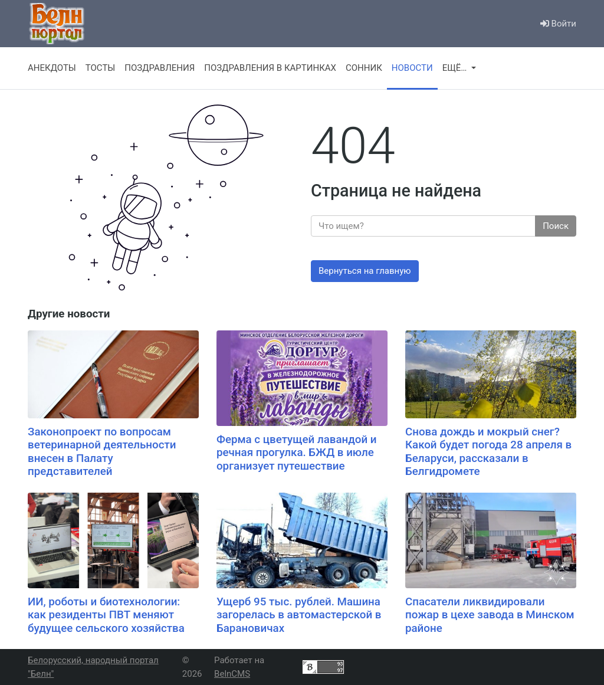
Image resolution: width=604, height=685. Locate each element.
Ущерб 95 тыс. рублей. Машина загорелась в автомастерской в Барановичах (298, 615)
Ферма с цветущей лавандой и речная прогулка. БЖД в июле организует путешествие (296, 453)
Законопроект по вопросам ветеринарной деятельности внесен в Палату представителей (102, 451)
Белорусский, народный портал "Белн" (93, 667)
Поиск (556, 226)
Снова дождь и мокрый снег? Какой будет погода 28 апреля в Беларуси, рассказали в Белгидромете (488, 451)
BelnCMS (232, 673)
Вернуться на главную (365, 271)
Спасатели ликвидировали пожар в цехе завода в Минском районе (490, 615)
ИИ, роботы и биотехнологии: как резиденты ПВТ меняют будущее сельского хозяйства (106, 615)
